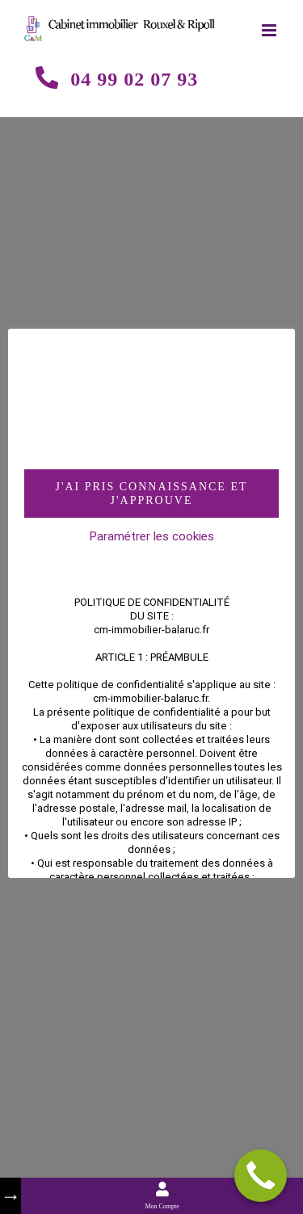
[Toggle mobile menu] (270, 30)
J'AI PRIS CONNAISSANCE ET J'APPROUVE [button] (151, 493)
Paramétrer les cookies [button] (152, 536)
